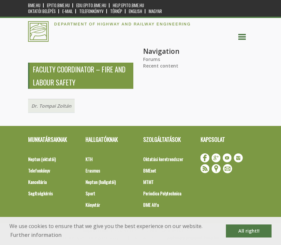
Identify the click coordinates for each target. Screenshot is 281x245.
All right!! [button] (248, 231)
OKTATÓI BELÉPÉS (42, 11)
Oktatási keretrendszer (163, 159)
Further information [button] (36, 234)
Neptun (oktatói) (42, 159)
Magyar (155, 11)
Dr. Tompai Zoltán (51, 106)
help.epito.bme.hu (128, 5)
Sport (90, 193)
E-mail (67, 11)
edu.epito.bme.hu (91, 5)
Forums (151, 59)
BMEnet (149, 170)
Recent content (160, 66)
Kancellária (37, 181)
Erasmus (92, 170)
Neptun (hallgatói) (100, 181)
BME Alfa (151, 204)
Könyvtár (92, 204)
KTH (89, 159)
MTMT (148, 181)
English (135, 11)
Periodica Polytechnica (162, 193)
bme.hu (34, 5)
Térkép (116, 11)
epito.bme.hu (58, 5)
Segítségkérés (40, 193)
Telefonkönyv (91, 11)
